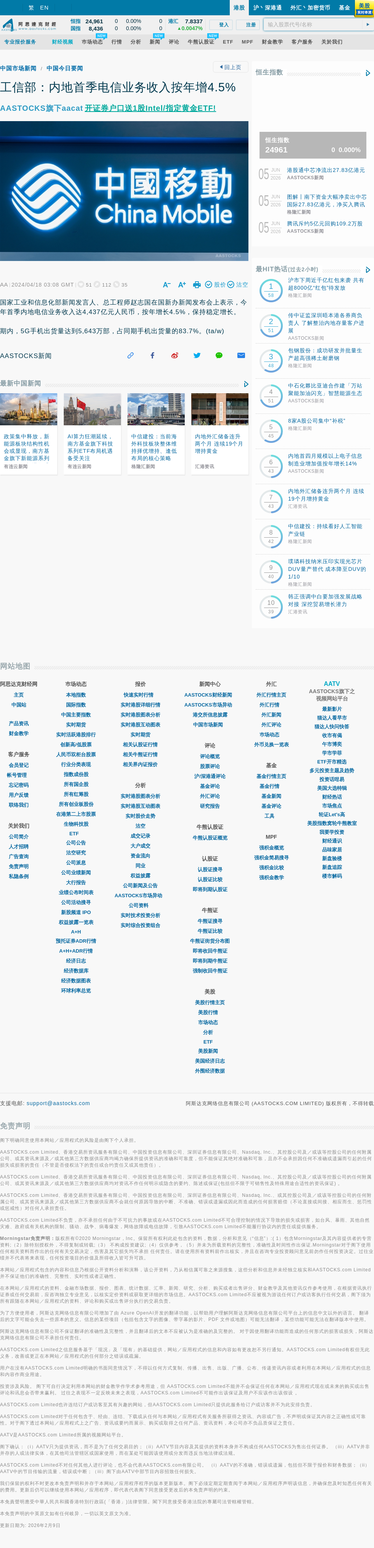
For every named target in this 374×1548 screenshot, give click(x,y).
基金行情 (271, 786)
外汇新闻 (271, 715)
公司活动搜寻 (76, 902)
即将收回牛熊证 (210, 951)
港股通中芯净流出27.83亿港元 (326, 170)
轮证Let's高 (332, 814)
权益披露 (140, 876)
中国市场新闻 (18, 68)
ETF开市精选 (332, 762)
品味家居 (332, 850)
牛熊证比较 (210, 931)
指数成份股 (76, 774)
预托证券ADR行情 (76, 941)
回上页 (231, 67)
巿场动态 (271, 735)
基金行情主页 (271, 776)
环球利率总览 (76, 991)
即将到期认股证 (210, 889)
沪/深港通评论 (210, 776)
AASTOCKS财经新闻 (210, 695)
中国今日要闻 (65, 68)
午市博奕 (332, 744)
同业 (140, 866)
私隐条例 (19, 876)
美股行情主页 (210, 1002)
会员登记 (19, 765)
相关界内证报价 (140, 764)
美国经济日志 (210, 1061)
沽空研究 (76, 853)
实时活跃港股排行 (76, 735)
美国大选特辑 (332, 788)
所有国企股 (76, 784)
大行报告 (76, 882)
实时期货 (76, 725)
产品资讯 (19, 723)
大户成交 (140, 846)
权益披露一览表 (76, 922)
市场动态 (210, 1022)
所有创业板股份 (76, 804)
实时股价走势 (140, 816)
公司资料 (140, 905)
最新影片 (332, 709)
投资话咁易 (331, 779)
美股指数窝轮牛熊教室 (332, 823)
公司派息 (76, 863)
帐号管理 (19, 775)
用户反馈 (19, 795)
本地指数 (76, 695)
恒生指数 (269, 72)
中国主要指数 (76, 715)
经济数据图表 (76, 981)
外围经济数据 (210, 1071)
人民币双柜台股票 (76, 754)
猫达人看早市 (332, 718)
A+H (76, 932)
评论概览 (210, 756)
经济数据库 (76, 971)
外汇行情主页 (271, 695)
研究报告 (210, 806)
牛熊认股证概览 (210, 838)
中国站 (18, 705)
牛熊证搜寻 (210, 921)
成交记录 (140, 836)
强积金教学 (271, 877)
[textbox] (319, 24)
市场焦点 (332, 806)
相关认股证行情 (140, 744)
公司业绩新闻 (76, 872)
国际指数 (76, 705)
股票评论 (210, 766)
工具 (271, 816)
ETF (76, 833)
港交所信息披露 (210, 715)
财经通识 (332, 841)
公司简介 (19, 837)
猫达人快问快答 (331, 726)
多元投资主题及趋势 (332, 770)
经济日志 (76, 961)
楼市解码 (332, 876)
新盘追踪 (332, 867)
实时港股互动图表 (140, 725)
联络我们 (19, 805)
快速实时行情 (140, 695)
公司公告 (76, 843)
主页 (19, 695)
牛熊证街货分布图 (210, 941)
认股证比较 (210, 879)
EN (44, 7)
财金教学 (19, 733)
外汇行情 (271, 705)
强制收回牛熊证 (210, 971)
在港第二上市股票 (76, 814)
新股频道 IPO (76, 912)
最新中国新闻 (20, 383)
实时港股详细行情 (140, 705)
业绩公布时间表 (76, 892)
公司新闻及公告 (140, 885)
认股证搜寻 (210, 869)
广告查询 (19, 856)
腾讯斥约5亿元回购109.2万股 (325, 223)
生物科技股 (76, 824)
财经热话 (332, 797)
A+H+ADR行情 (76, 951)
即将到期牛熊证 (210, 961)
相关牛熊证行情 (140, 754)
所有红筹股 (76, 794)
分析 (210, 1032)
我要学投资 (331, 832)
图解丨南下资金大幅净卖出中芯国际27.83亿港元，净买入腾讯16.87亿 (327, 204)
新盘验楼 (332, 858)
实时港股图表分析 (140, 715)
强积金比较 (271, 867)
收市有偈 (332, 735)
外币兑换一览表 (271, 744)
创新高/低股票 (76, 744)
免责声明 (19, 866)
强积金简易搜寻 (271, 858)
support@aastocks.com (58, 1103)
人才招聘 (19, 846)
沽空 (140, 826)
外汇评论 (210, 796)
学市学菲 (332, 753)
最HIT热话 (287, 269)
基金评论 (210, 786)
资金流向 (140, 856)
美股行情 (210, 1012)
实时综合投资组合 (140, 925)
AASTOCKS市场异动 (140, 895)
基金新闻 (271, 796)
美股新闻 (210, 1051)
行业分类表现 (76, 764)
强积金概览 (271, 848)
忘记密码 (19, 785)
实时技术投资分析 (140, 915)
